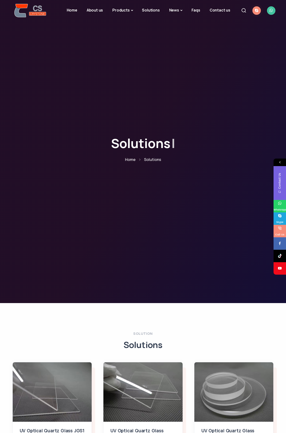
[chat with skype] (256, 10)
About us (95, 10)
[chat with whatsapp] (271, 10)
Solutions (151, 10)
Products (120, 10)
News (174, 10)
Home (72, 10)
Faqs (196, 10)
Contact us (220, 10)
